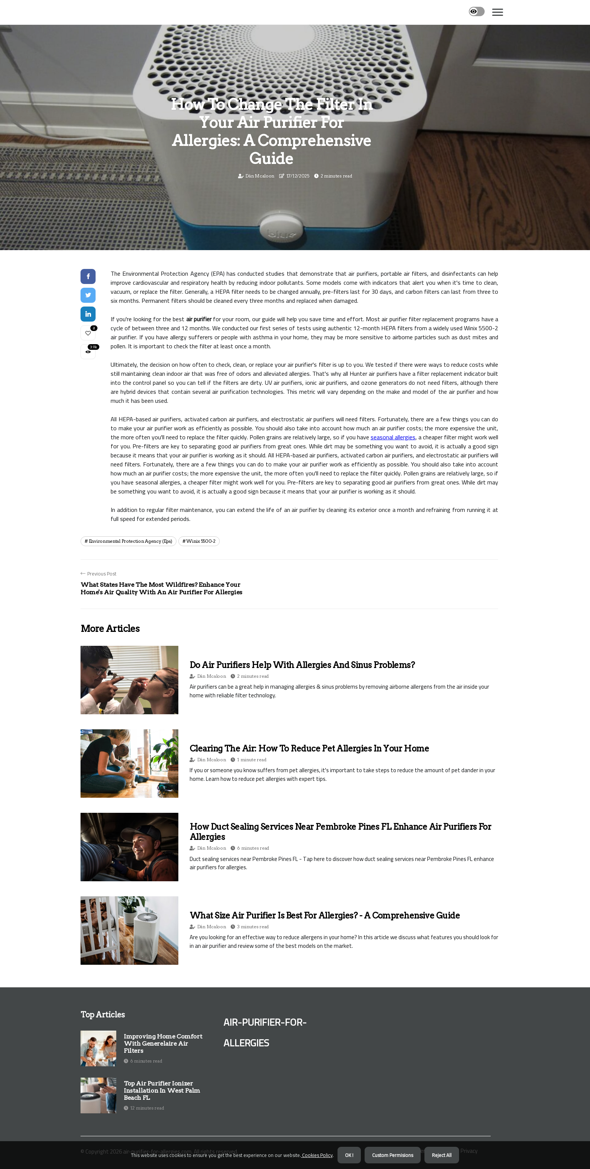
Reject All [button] (442, 1155)
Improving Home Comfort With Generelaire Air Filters (163, 1043)
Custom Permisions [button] (392, 1155)
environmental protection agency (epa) (130, 541)
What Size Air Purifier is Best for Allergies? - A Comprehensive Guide (325, 915)
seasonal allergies (393, 437)
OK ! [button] (349, 1155)
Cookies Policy (317, 1155)
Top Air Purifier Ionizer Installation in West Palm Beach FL (162, 1090)
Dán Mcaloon (259, 176)
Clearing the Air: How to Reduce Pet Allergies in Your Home (309, 748)
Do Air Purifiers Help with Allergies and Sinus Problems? (302, 665)
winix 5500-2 (200, 541)
